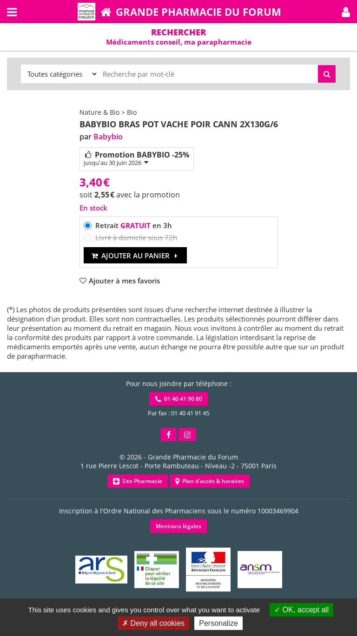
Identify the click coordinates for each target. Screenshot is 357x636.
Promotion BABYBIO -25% (136, 158)
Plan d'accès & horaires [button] (209, 481)
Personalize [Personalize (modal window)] (218, 623)
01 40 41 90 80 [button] (178, 399)
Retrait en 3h (133, 225)
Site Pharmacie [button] (137, 481)
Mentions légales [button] (178, 526)
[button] (346, 12)
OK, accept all (301, 610)
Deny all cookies (153, 623)
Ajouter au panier (135, 255)
